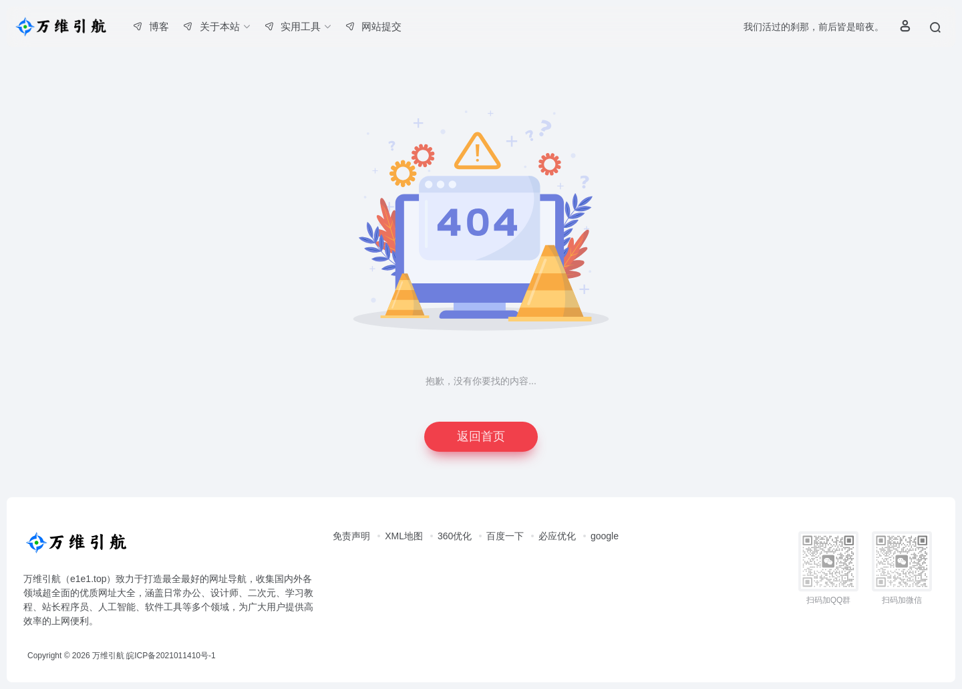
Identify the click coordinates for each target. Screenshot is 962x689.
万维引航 (108, 655)
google (605, 536)
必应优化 (557, 536)
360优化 (455, 536)
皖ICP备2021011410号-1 (170, 655)
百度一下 (505, 536)
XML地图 (404, 536)
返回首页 (481, 436)
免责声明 (351, 536)
